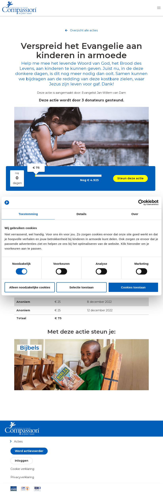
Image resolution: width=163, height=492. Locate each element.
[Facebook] (61, 251)
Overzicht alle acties (81, 31)
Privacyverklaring (22, 477)
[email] (94, 251)
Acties (16, 441)
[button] (159, 8)
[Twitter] (69, 251)
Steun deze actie (130, 178)
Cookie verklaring (22, 469)
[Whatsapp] (86, 251)
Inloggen (21, 460)
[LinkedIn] (77, 251)
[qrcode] (102, 251)
